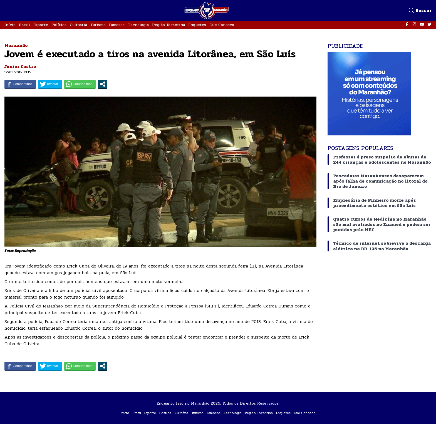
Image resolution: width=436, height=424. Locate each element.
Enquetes (197, 25)
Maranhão (16, 45)
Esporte (40, 25)
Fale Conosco (221, 25)
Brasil (24, 25)
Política (58, 25)
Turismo (98, 25)
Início (10, 25)
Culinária (78, 25)
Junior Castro (20, 66)
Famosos (117, 25)
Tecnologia (138, 25)
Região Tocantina (168, 25)
